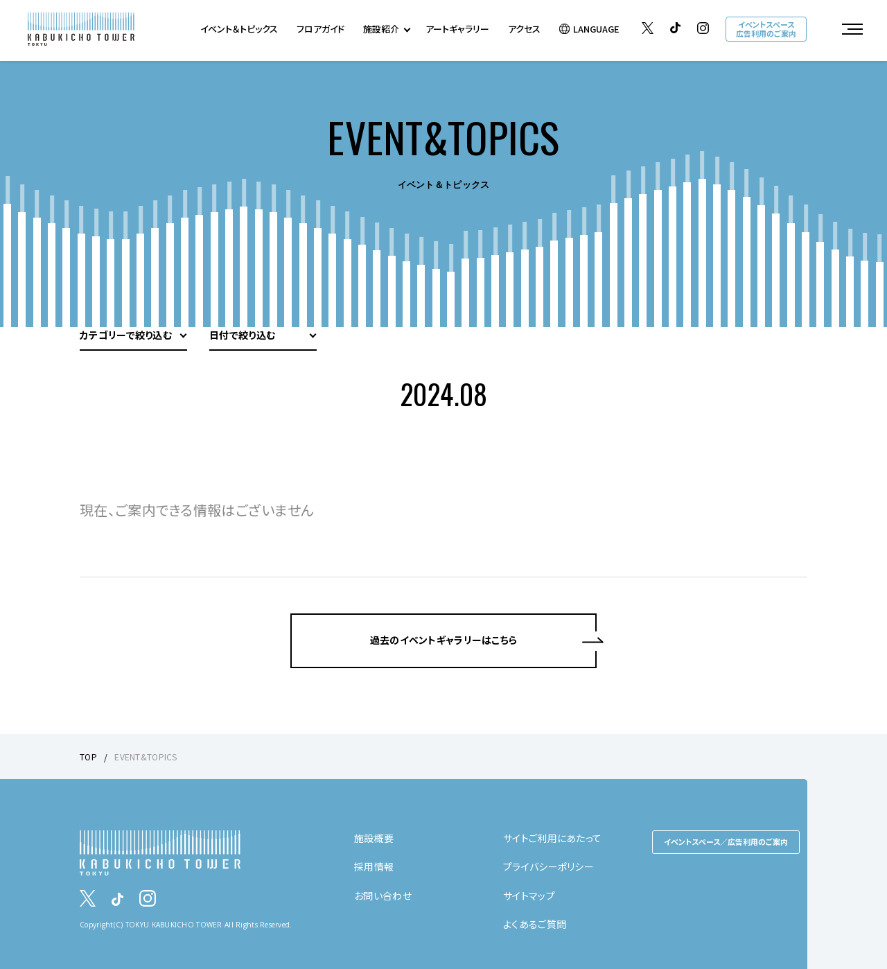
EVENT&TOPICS (145, 756)
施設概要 (374, 838)
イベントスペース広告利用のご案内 (766, 29)
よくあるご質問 (534, 924)
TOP (88, 756)
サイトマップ (529, 895)
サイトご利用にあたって (552, 838)
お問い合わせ (383, 895)
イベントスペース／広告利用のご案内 (726, 841)
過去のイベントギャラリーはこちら (443, 640)
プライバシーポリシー (548, 866)
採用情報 (374, 866)
